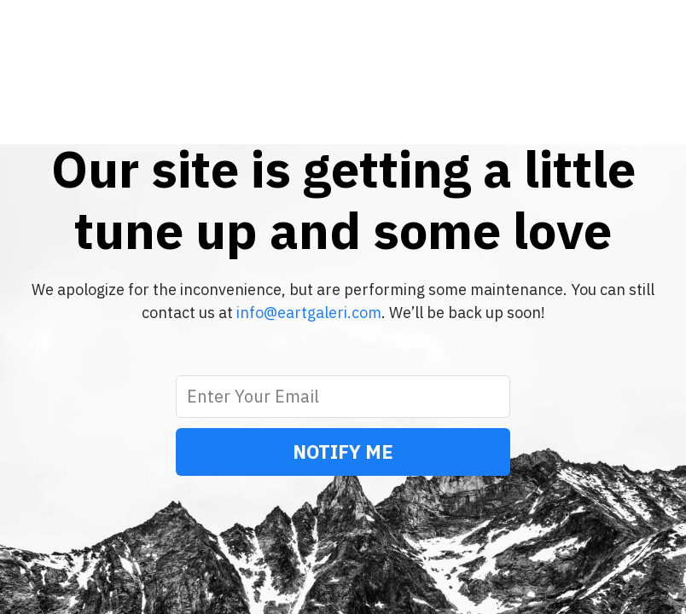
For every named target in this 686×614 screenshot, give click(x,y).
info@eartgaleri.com (308, 312)
